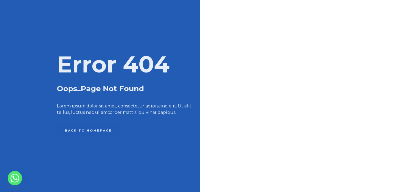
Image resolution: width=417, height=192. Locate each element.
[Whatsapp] (15, 178)
